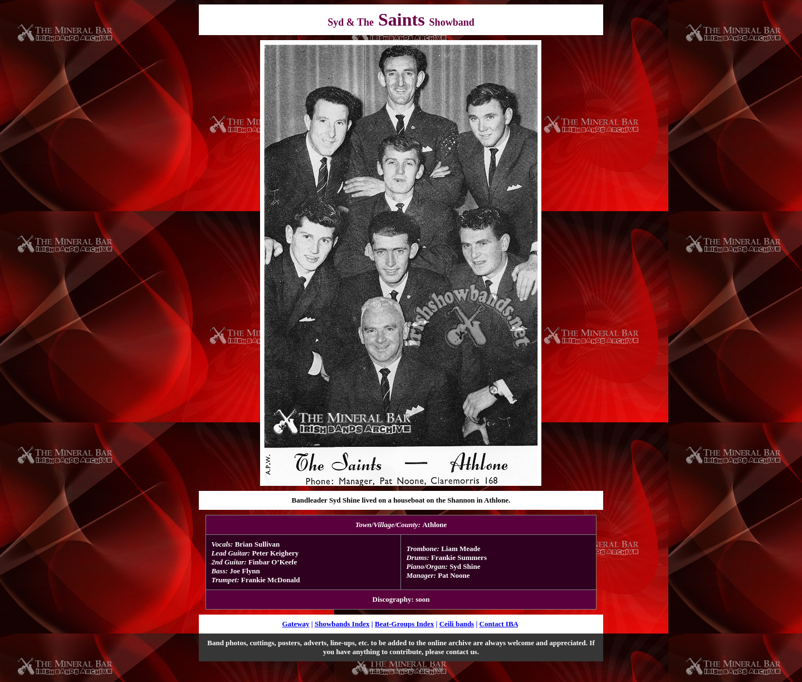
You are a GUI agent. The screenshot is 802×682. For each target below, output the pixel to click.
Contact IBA (499, 624)
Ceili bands (457, 624)
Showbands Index (342, 624)
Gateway (295, 624)
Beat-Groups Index (404, 624)
